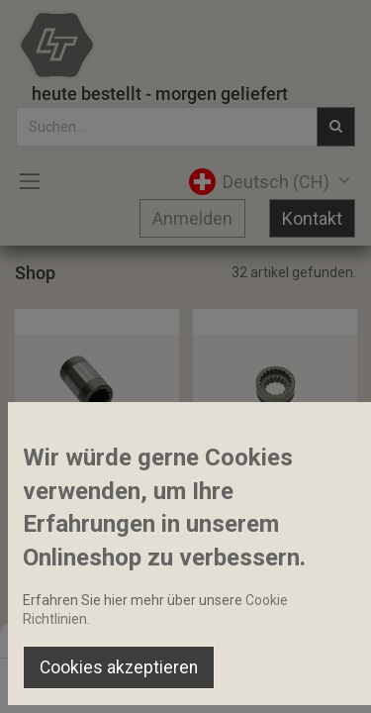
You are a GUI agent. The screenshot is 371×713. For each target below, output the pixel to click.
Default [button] (283, 639)
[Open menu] (186, 684)
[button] (76, 442)
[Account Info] (306, 679)
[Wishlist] (245, 679)
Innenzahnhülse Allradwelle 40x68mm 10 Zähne (97, 485)
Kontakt (312, 218)
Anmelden (192, 218)
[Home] (65, 679)
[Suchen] (125, 679)
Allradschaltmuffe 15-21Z (275, 485)
